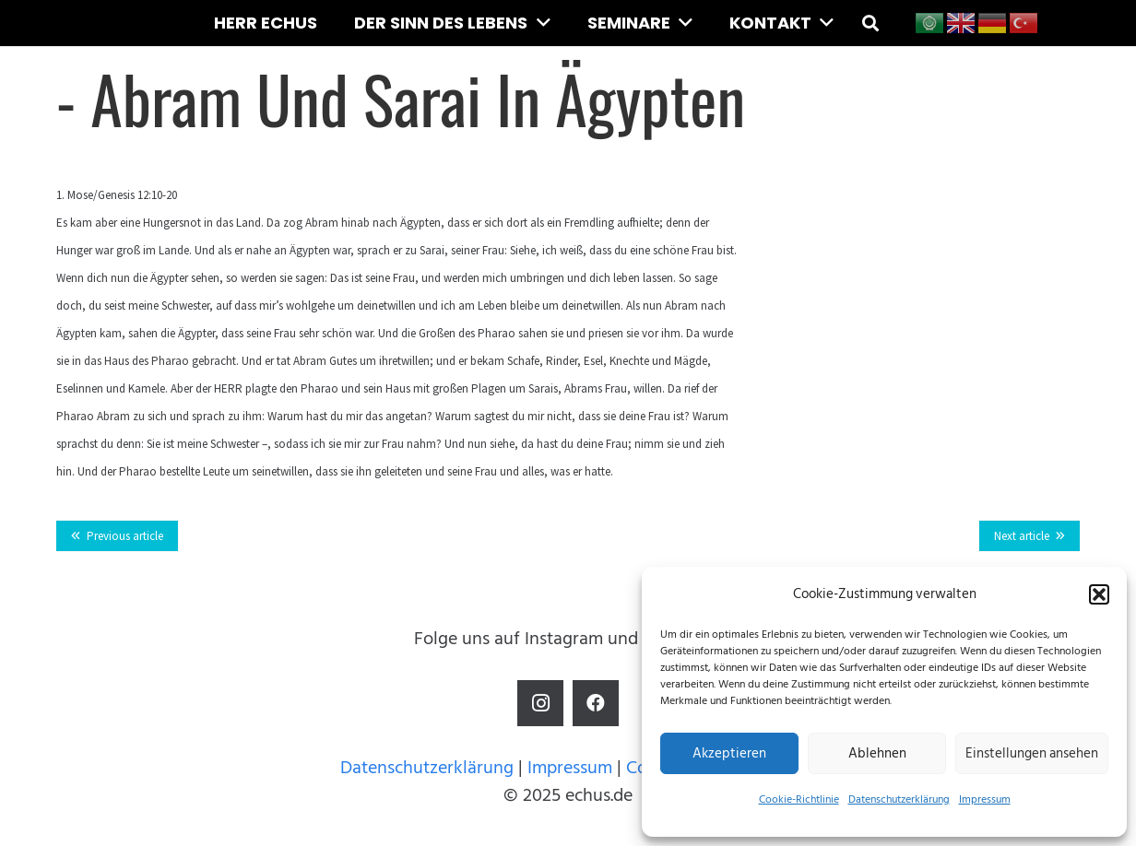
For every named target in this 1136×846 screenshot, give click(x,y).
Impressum (985, 799)
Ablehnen (877, 753)
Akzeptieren (729, 753)
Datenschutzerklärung (899, 799)
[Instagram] (540, 703)
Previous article (125, 536)
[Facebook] (596, 703)
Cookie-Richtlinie (799, 799)
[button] (1099, 594)
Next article (1021, 536)
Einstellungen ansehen (1031, 753)
